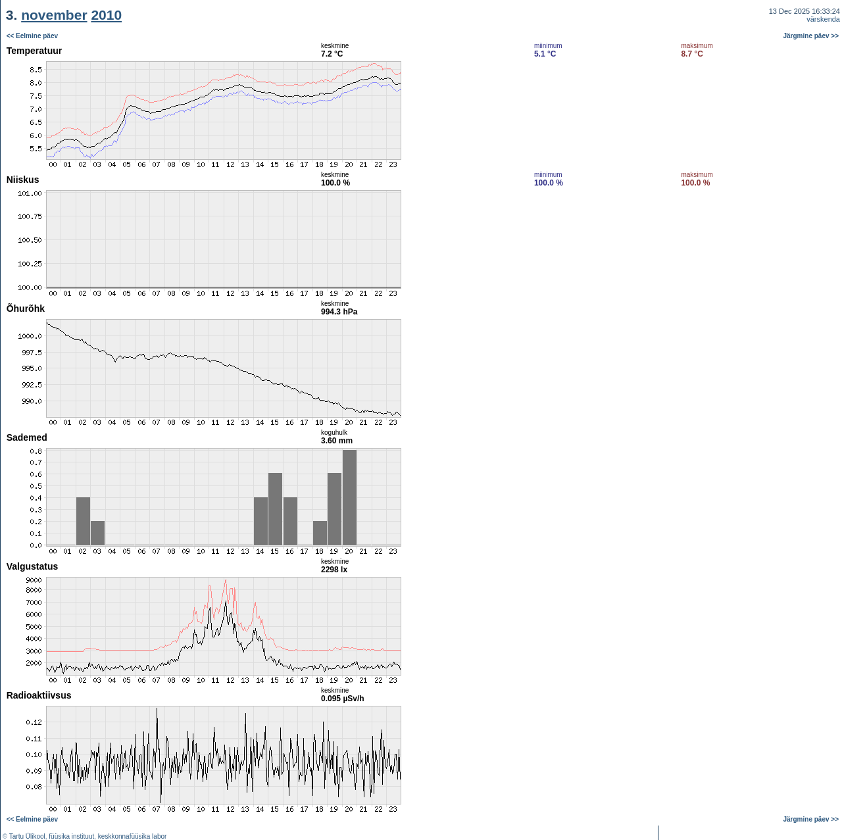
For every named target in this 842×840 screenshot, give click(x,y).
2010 (106, 14)
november (54, 14)
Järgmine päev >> (811, 35)
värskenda (823, 19)
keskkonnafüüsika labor (132, 836)
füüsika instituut (71, 836)
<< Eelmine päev (32, 35)
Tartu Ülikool (27, 836)
